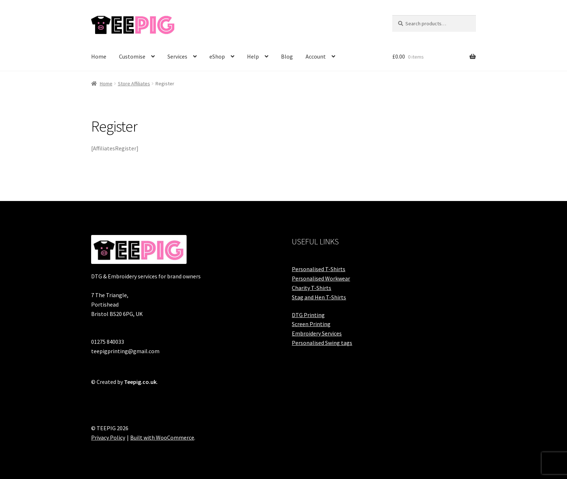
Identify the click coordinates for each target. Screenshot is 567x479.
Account (316, 56)
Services (177, 56)
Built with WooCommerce (162, 437)
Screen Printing (311, 324)
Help (253, 56)
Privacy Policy (108, 437)
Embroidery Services (317, 333)
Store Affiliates (134, 83)
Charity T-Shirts (311, 287)
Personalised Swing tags (322, 342)
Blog (287, 56)
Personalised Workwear (321, 278)
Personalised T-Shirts (318, 269)
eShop (217, 56)
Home (98, 56)
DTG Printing (308, 314)
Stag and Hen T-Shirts (319, 297)
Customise (132, 56)
